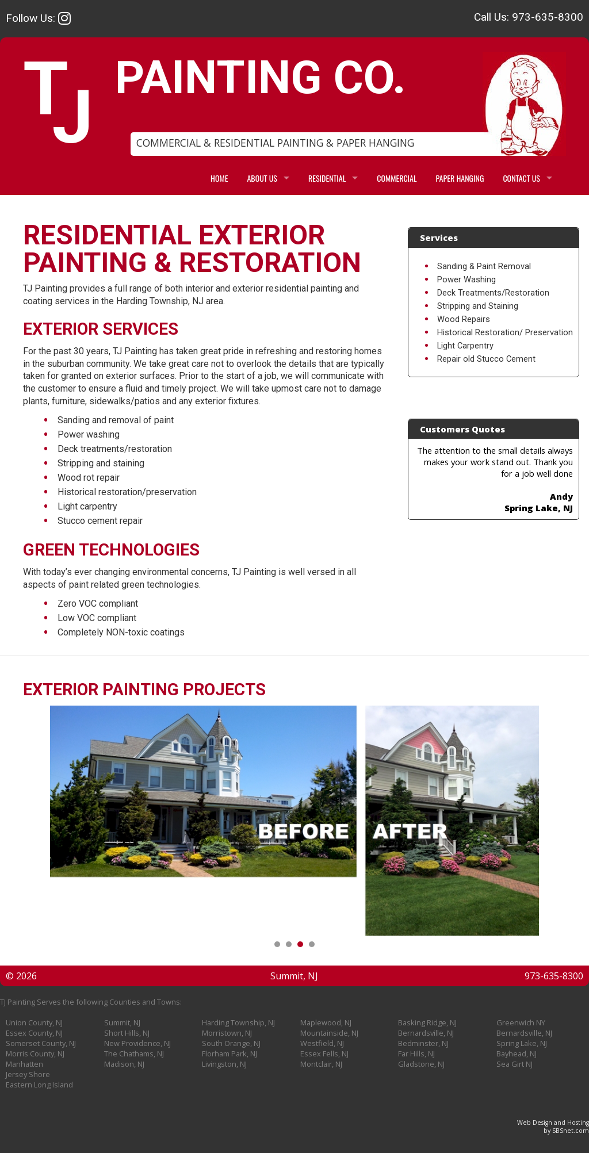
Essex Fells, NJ (324, 1053)
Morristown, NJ (227, 1033)
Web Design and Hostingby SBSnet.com (553, 1126)
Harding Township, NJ (238, 1022)
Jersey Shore (28, 1074)
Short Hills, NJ (127, 1033)
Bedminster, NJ (423, 1043)
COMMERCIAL (396, 178)
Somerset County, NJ (41, 1043)
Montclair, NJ (321, 1064)
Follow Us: (38, 18)
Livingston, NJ (224, 1064)
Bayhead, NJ (516, 1053)
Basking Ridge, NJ (427, 1022)
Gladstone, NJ (421, 1064)
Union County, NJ (34, 1022)
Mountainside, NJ (329, 1033)
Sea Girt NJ (514, 1064)
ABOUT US (262, 178)
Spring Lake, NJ (521, 1043)
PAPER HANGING (460, 178)
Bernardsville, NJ (426, 1033)
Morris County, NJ (35, 1053)
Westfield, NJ (322, 1043)
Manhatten (24, 1064)
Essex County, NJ (34, 1033)
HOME (219, 178)
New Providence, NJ (137, 1043)
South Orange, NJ (231, 1043)
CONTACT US (521, 178)
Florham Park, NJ (229, 1053)
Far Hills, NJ (416, 1053)
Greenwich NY (520, 1022)
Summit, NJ (122, 1022)
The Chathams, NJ (134, 1053)
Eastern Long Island (39, 1084)
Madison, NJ (124, 1064)
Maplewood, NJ (325, 1022)
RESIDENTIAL (327, 178)
